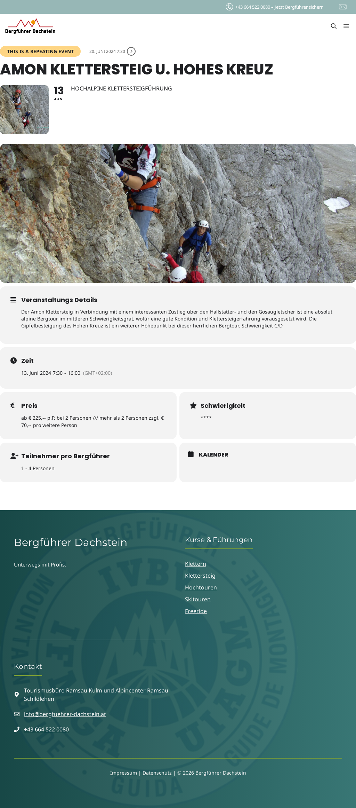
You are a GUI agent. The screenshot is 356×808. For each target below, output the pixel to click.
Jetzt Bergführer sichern (274, 5)
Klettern (195, 564)
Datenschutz (157, 772)
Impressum (123, 772)
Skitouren (198, 599)
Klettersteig (200, 575)
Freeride (196, 611)
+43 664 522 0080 (46, 729)
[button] (333, 26)
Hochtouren (201, 587)
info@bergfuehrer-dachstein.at (65, 714)
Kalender (213, 454)
